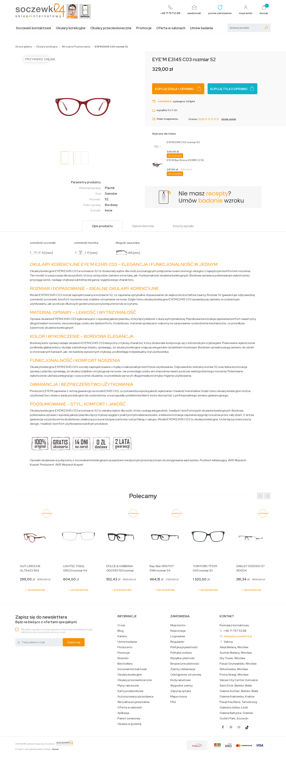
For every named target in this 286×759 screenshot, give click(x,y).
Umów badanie (202, 28)
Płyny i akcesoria (128, 685)
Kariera (122, 636)
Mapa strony (178, 696)
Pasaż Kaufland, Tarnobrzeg (238, 702)
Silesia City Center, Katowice (239, 680)
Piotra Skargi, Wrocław (234, 674)
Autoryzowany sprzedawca (135, 696)
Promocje (144, 28)
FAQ (173, 702)
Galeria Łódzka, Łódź (234, 707)
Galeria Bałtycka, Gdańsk (236, 713)
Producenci (124, 647)
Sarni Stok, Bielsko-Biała (236, 685)
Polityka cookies (181, 653)
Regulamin (177, 642)
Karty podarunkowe (130, 691)
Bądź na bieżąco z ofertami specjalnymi (46, 619)
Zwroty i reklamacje (182, 669)
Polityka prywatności (184, 647)
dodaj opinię (228, 119)
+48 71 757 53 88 (234, 631)
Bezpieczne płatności (184, 664)
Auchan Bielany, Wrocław (236, 653)
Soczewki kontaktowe (33, 28)
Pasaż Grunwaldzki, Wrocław (238, 664)
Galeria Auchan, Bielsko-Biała (239, 691)
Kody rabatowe (180, 680)
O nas (121, 625)
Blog (120, 631)
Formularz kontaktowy (234, 625)
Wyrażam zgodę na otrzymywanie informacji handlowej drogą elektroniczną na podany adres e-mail (56, 631)
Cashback (165, 101)
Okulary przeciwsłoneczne (111, 28)
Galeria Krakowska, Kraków (237, 696)
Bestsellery (125, 664)
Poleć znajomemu (165, 119)
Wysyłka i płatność (182, 658)
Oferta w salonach (171, 28)
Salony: (228, 642)
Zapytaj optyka (180, 691)
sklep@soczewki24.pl (238, 636)
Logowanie (177, 636)
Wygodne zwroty (181, 685)
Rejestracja (177, 631)
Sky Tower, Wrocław (232, 658)
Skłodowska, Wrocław (234, 669)
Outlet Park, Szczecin (234, 718)
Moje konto (177, 625)
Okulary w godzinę (129, 724)
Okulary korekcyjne (70, 28)
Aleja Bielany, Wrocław (234, 647)
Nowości (122, 658)
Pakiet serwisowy (128, 718)
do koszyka (175, 155)
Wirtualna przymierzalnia (133, 702)
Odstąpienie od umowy (185, 674)
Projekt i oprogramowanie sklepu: (37, 749)
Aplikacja (123, 713)
